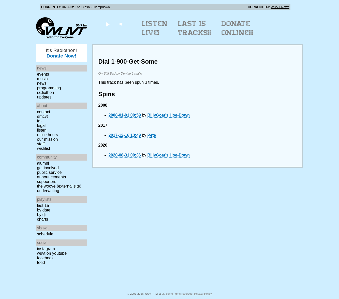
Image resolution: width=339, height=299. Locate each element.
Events (43, 74)
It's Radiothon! (61, 53)
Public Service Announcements (51, 174)
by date (43, 210)
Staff (41, 144)
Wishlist (43, 148)
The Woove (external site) (59, 186)
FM (39, 121)
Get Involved (48, 168)
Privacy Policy (203, 293)
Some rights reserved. (179, 293)
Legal (41, 125)
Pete (152, 135)
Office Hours (47, 135)
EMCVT (42, 116)
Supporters (46, 181)
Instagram (46, 249)
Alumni (43, 163)
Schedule (45, 234)
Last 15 (43, 205)
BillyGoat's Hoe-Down (169, 115)
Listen (42, 130)
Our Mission (47, 139)
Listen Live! (155, 28)
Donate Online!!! (238, 28)
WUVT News (280, 7)
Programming (49, 88)
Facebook (45, 258)
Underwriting (48, 191)
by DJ (41, 214)
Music (42, 79)
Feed (41, 262)
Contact (43, 112)
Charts (42, 219)
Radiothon (45, 92)
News (42, 83)
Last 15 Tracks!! (194, 28)
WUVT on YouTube (52, 253)
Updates (44, 97)
